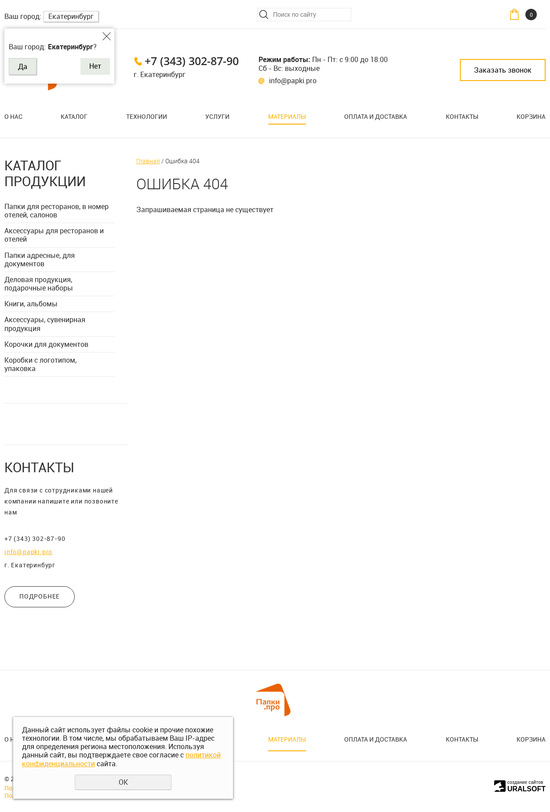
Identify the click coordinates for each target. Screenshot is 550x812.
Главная (148, 161)
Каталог (74, 116)
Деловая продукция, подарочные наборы (38, 284)
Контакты (462, 116)
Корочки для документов (46, 344)
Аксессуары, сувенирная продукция (44, 324)
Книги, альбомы (31, 304)
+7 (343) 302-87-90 (192, 60)
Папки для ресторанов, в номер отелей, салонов (56, 211)
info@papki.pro (293, 80)
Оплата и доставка (375, 116)
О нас (13, 116)
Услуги (217, 116)
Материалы (287, 116)
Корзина (531, 116)
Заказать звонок (503, 70)
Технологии (146, 116)
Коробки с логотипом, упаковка (40, 364)
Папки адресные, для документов (39, 259)
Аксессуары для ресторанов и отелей (54, 235)
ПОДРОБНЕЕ (39, 596)
